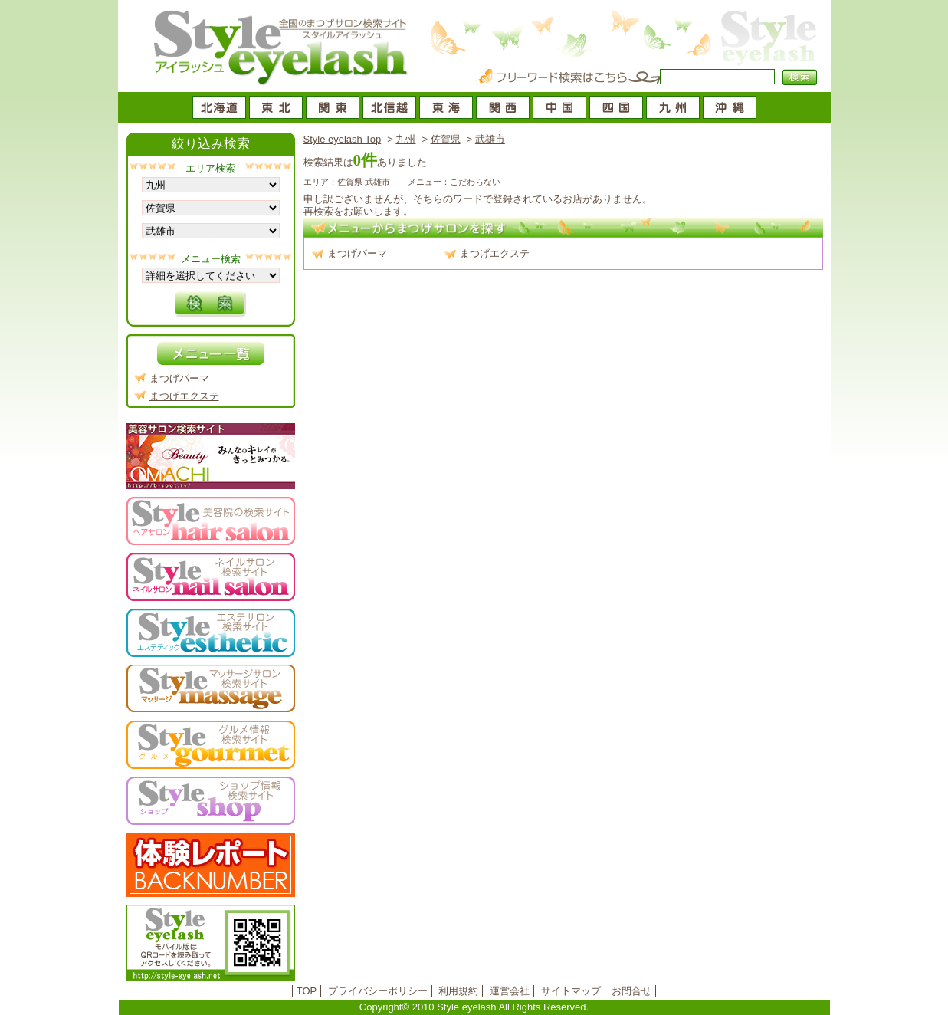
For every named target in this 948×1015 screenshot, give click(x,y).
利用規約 (458, 991)
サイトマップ (571, 991)
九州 (405, 139)
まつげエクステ (495, 253)
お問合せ (631, 991)
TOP (307, 991)
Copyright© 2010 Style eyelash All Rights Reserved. (474, 1007)
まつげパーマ (357, 253)
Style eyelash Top (342, 139)
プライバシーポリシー (378, 991)
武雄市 (490, 139)
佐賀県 (446, 139)
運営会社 (510, 991)
